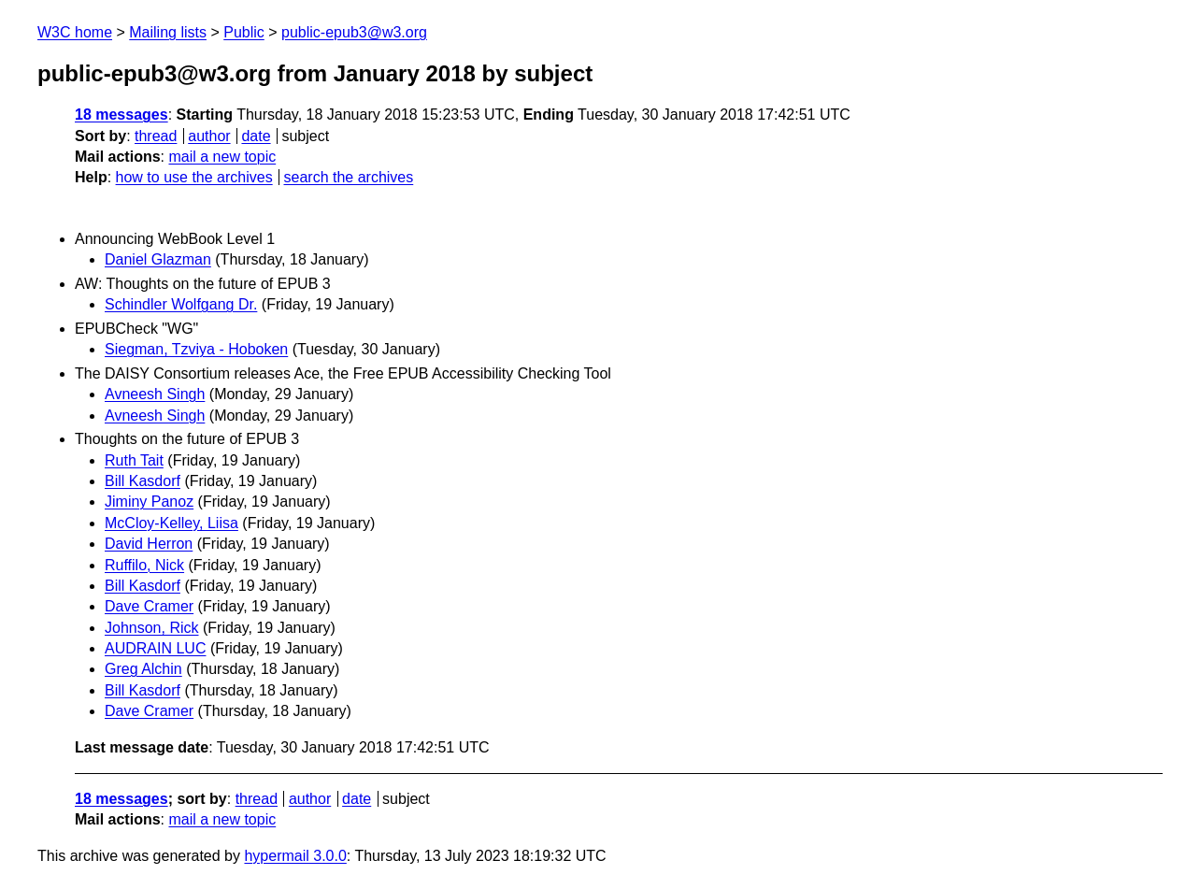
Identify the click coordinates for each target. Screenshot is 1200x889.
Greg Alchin (143, 669)
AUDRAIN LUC (155, 648)
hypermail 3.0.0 (295, 856)
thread (156, 136)
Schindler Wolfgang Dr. (181, 304)
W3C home (74, 32)
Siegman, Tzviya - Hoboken (196, 349)
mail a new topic (222, 157)
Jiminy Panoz (149, 501)
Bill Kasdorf (142, 481)
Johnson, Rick (152, 628)
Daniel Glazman (158, 259)
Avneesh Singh (155, 394)
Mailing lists (168, 32)
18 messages (121, 114)
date (255, 136)
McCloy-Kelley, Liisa (171, 523)
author (209, 136)
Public (243, 32)
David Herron (149, 544)
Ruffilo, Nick (144, 565)
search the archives (349, 177)
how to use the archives (194, 177)
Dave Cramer (149, 606)
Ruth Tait (134, 460)
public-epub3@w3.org (354, 32)
